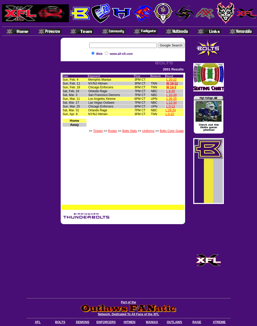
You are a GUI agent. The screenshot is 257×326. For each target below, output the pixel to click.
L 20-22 (171, 79)
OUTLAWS (174, 322)
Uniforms (148, 131)
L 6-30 (170, 91)
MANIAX (152, 322)
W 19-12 (172, 83)
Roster (112, 131)
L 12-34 (171, 102)
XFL (38, 322)
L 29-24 (170, 110)
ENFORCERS (105, 322)
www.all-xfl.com (121, 54)
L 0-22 (169, 114)
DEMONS (82, 322)
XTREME (219, 322)
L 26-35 (171, 99)
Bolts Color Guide (172, 131)
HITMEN (129, 322)
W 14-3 (171, 87)
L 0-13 (170, 106)
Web (99, 54)
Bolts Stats (129, 131)
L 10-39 (171, 95)
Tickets (98, 131)
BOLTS (60, 322)
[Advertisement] (123, 260)
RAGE (196, 322)
